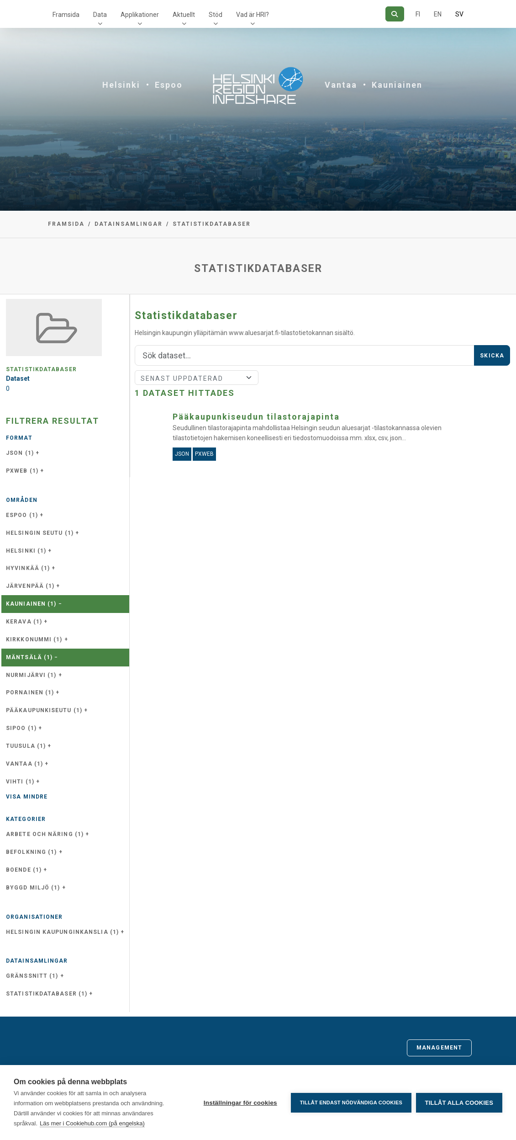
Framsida (66, 14)
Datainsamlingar (129, 224)
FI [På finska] (418, 14)
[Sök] (394, 13)
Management (439, 1047)
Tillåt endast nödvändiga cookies (351, 1102)
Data (100, 14)
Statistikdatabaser (212, 224)
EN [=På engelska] (438, 14)
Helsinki (121, 85)
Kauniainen (397, 85)
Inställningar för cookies (240, 1102)
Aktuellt (184, 14)
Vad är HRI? (252, 14)
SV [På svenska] (459, 14)
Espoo (169, 85)
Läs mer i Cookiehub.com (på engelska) (92, 1123)
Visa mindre (26, 797)
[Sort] (196, 377)
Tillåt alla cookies (459, 1102)
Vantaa (341, 85)
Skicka (492, 355)
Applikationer (140, 14)
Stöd (215, 14)
